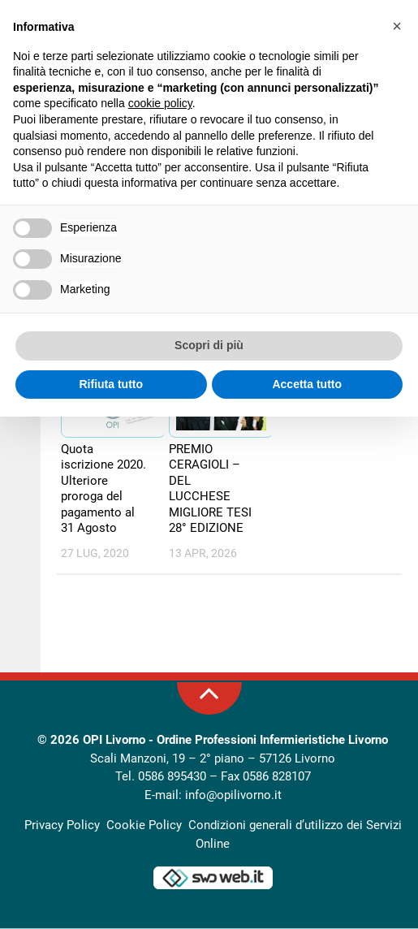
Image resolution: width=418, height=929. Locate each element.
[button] (397, 26)
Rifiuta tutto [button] (111, 384)
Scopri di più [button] (209, 345)
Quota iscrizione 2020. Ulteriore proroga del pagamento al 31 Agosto (103, 490)
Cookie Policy (144, 826)
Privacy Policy (62, 826)
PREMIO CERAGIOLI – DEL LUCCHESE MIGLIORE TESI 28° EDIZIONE (210, 490)
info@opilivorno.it (233, 796)
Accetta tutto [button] (307, 384)
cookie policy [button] (160, 103)
